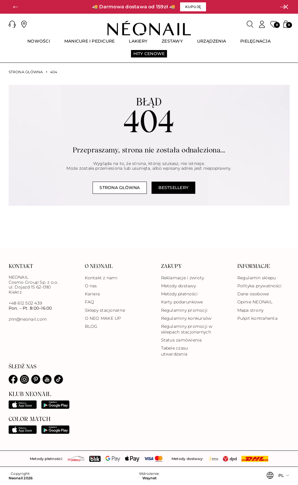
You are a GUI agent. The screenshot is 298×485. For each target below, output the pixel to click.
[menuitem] (38, 44)
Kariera (92, 294)
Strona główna (26, 72)
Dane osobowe (253, 294)
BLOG (91, 326)
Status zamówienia (181, 340)
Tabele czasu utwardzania (174, 350)
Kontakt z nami (101, 277)
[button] (15, 7)
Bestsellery (173, 187)
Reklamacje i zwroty (182, 277)
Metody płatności (179, 294)
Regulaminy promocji (184, 310)
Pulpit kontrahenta (257, 318)
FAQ (89, 302)
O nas (91, 285)
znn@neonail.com (28, 319)
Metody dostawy (178, 285)
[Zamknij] (286, 7)
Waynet (149, 478)
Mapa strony (250, 310)
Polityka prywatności (259, 285)
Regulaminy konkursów (186, 318)
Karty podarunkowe (182, 302)
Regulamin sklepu (256, 277)
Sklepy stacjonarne (105, 310)
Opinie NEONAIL (254, 302)
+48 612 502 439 (25, 303)
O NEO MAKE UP (103, 318)
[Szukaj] (250, 24)
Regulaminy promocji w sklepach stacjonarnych (187, 329)
